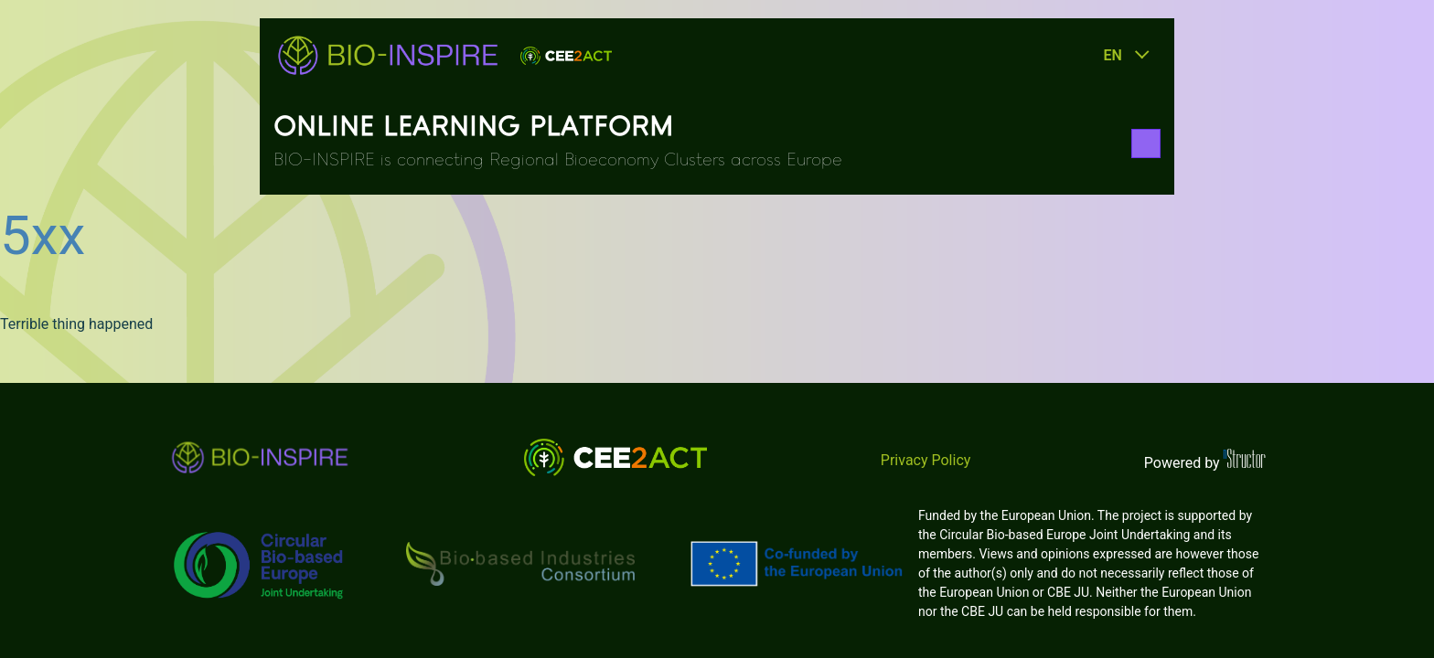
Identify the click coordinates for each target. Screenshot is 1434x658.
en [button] (1112, 55)
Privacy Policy (926, 460)
